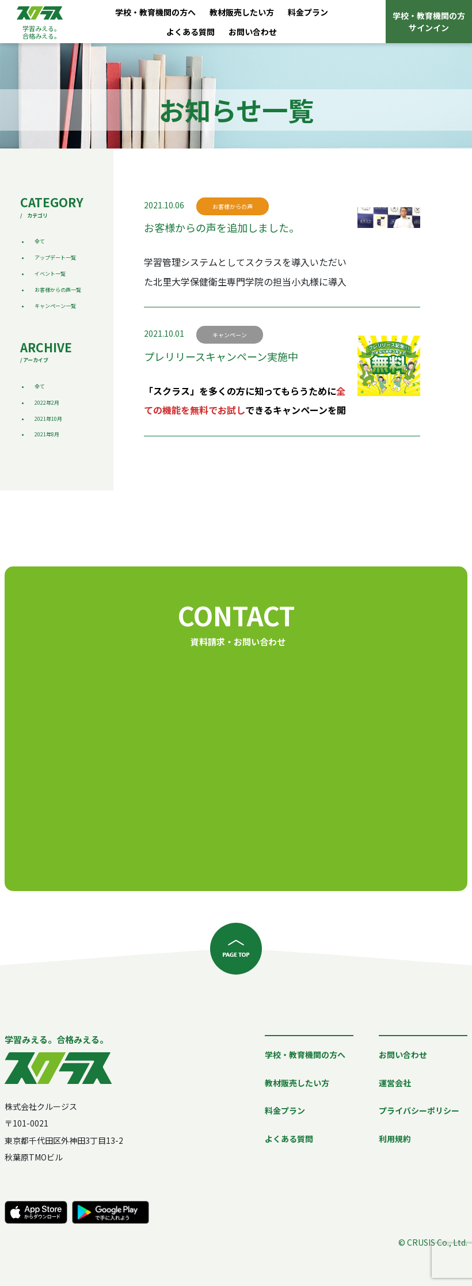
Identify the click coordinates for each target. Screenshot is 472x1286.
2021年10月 (48, 419)
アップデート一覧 (55, 257)
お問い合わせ (253, 31)
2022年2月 (47, 402)
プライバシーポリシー (419, 1110)
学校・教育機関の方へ (155, 12)
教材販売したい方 (242, 12)
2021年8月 (47, 434)
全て (40, 241)
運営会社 (395, 1083)
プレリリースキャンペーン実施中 (221, 356)
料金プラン (308, 12)
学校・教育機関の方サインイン (429, 21)
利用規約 (395, 1138)
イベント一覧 (50, 273)
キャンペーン (229, 334)
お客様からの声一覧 (58, 290)
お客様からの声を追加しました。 (221, 227)
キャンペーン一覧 (55, 306)
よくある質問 (190, 31)
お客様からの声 (232, 206)
